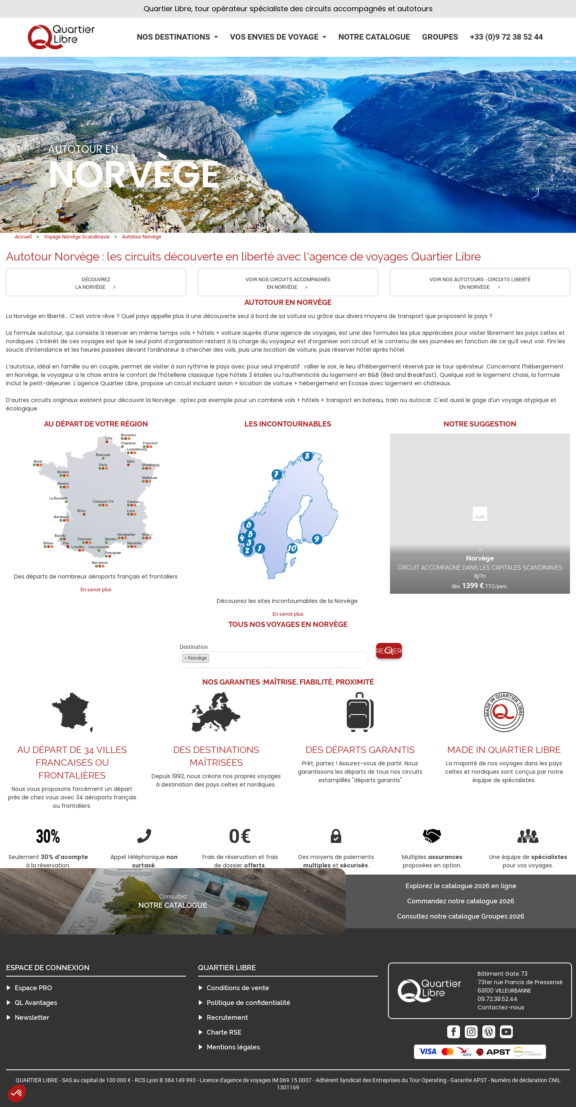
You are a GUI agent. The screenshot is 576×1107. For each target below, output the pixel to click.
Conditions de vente (238, 988)
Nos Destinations (173, 37)
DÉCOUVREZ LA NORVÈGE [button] (96, 283)
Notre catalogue (374, 37)
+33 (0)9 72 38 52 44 (506, 37)
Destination (273, 655)
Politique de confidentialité (248, 1003)
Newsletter (32, 1017)
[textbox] (247, 658)
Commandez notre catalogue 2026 (460, 901)
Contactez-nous (501, 1007)
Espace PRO (33, 988)
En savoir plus (96, 590)
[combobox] (273, 659)
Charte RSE (224, 1032)
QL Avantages (36, 1003)
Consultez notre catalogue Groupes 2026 (460, 916)
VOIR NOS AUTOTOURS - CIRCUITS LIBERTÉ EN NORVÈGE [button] (480, 283)
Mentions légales (233, 1047)
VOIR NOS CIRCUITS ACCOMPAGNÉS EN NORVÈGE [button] (288, 283)
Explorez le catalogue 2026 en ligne (461, 886)
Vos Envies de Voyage (274, 37)
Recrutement (227, 1017)
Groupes (440, 37)
